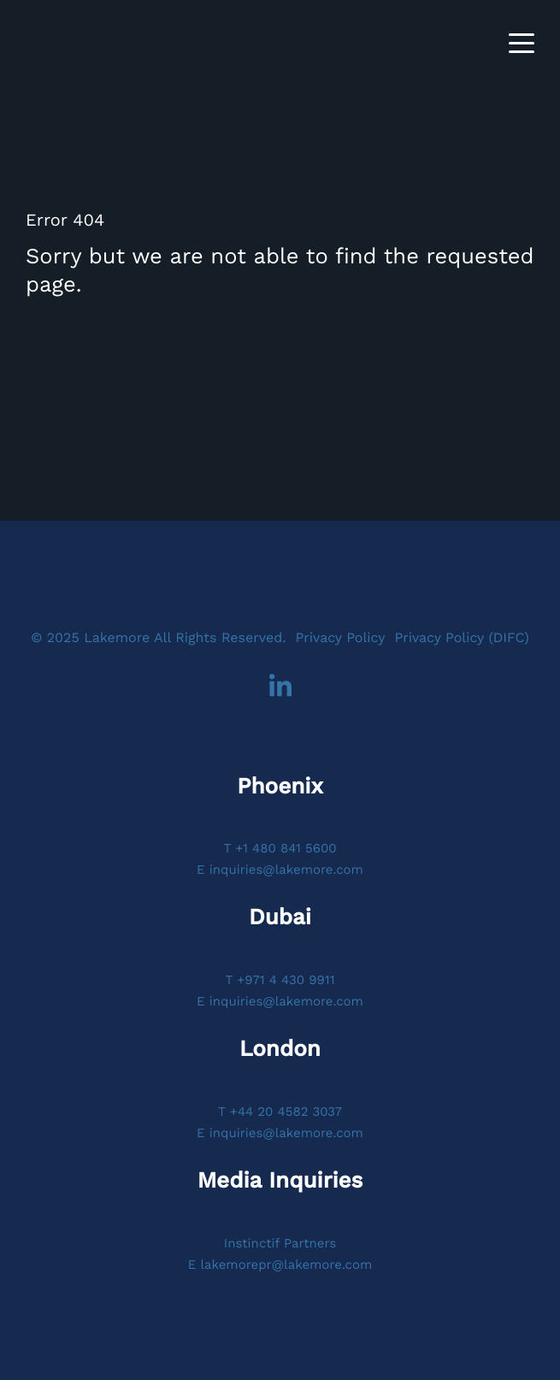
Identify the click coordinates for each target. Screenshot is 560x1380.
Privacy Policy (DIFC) (461, 637)
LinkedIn (280, 686)
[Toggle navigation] (521, 43)
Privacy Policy (340, 637)
